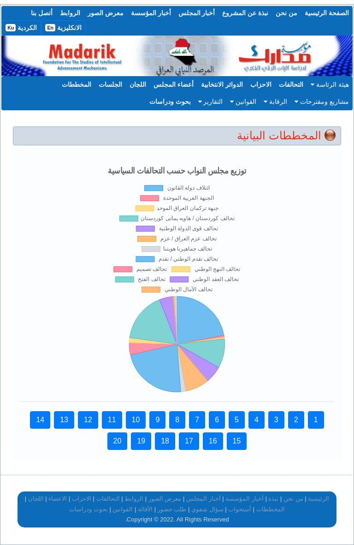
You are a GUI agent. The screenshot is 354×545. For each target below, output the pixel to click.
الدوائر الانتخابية (222, 84)
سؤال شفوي (207, 509)
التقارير (210, 101)
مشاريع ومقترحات (322, 101)
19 (141, 441)
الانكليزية (63, 27)
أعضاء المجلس (173, 84)
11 (112, 420)
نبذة (273, 498)
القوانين (243, 101)
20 (117, 441)
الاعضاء (57, 498)
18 (165, 441)
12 (88, 420)
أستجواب (239, 509)
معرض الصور (106, 13)
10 (136, 420)
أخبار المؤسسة (151, 13)
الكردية (21, 27)
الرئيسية (318, 498)
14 (40, 420)
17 (189, 441)
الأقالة (145, 509)
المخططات (76, 84)
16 (213, 441)
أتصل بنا (42, 13)
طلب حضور (172, 509)
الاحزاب (260, 84)
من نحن (286, 13)
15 (237, 441)
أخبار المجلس (196, 13)
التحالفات (291, 84)
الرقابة (275, 101)
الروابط (70, 13)
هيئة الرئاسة (330, 84)
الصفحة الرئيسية (327, 13)
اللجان (138, 84)
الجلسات (110, 84)
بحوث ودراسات (170, 101)
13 (64, 420)
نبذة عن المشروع (245, 13)
